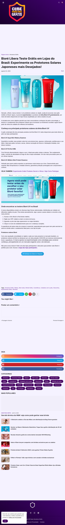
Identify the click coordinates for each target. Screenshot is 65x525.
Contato (42, 522)
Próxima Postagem (58, 320)
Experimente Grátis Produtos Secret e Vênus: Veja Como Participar (36, 171)
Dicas (46, 381)
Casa (4, 381)
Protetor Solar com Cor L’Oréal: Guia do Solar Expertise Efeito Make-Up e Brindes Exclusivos (36, 466)
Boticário (44, 377)
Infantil (19, 385)
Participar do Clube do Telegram (32, 253)
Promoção (20, 388)
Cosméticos (37, 287)
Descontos (56, 287)
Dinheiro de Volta (57, 381)
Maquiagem (48, 385)
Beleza (16, 287)
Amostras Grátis (14, 54)
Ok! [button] (5, 521)
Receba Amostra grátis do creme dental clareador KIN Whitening (30, 435)
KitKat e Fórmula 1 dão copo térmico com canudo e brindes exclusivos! (32, 457)
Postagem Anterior (7, 320)
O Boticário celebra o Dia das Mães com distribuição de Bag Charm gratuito (34, 419)
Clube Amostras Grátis (36, 519)
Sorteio (39, 388)
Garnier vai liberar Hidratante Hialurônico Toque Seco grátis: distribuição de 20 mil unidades (36, 428)
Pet (13, 388)
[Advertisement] (32, 39)
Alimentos (5, 377)
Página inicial (4, 54)
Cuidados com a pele (46, 287)
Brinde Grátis (29, 287)
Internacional (28, 385)
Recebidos (30, 388)
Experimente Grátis (6, 289)
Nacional (15, 289)
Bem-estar (22, 287)
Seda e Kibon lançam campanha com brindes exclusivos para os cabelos (33, 442)
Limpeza (38, 385)
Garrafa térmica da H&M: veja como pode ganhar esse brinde (25, 415)
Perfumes (5, 388)
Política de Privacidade (32, 522)
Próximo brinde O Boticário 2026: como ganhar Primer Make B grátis (32, 450)
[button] (3, 2)
